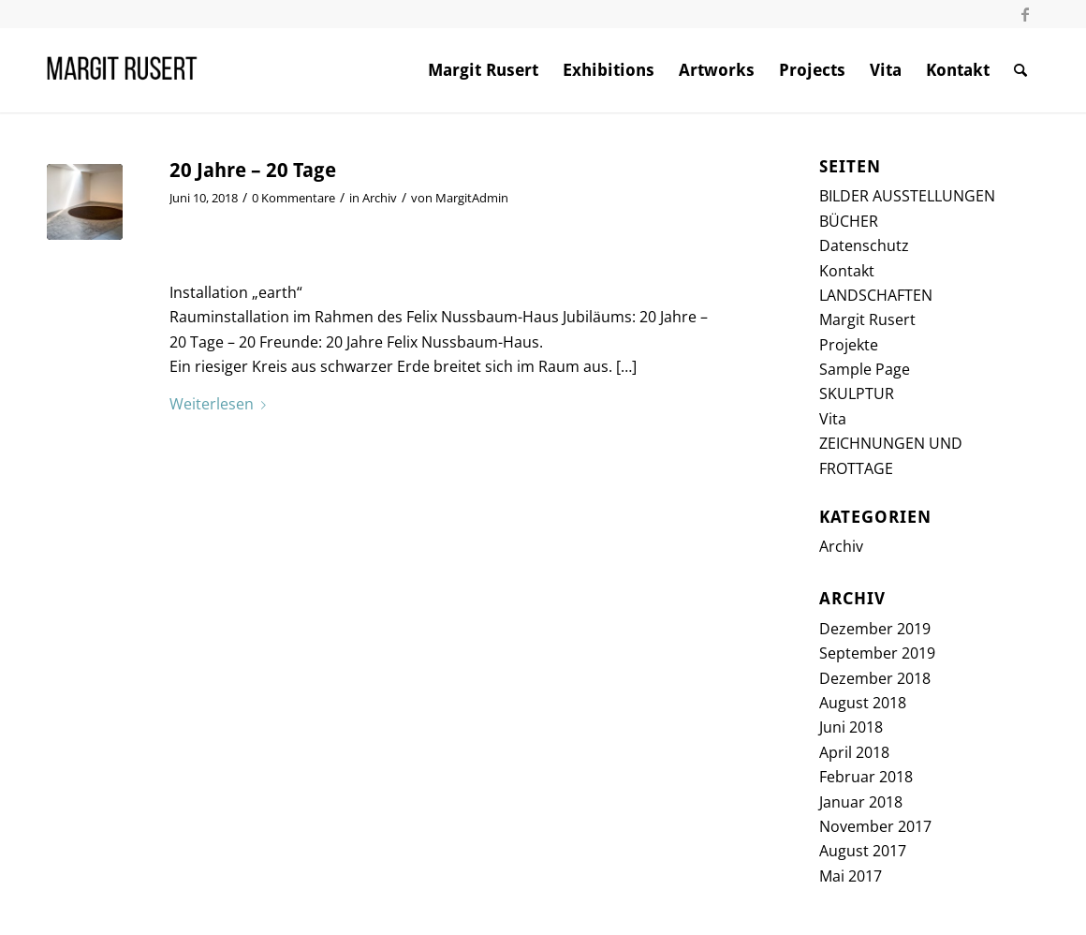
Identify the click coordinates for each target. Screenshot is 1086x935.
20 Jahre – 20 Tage (252, 170)
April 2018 (854, 752)
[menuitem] (483, 70)
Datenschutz (864, 245)
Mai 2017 (850, 876)
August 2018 (862, 702)
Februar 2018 (866, 776)
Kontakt (846, 270)
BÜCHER (848, 221)
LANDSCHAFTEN (875, 295)
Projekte (848, 344)
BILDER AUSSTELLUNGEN (907, 196)
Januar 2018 (861, 802)
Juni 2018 (851, 727)
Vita (832, 418)
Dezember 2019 (875, 628)
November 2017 (875, 826)
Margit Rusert (867, 319)
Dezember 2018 (875, 678)
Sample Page (864, 369)
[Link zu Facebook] (1025, 14)
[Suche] (1020, 70)
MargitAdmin (471, 197)
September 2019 (877, 653)
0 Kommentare (293, 197)
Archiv (379, 197)
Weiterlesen (221, 403)
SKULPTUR (856, 393)
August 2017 (862, 850)
